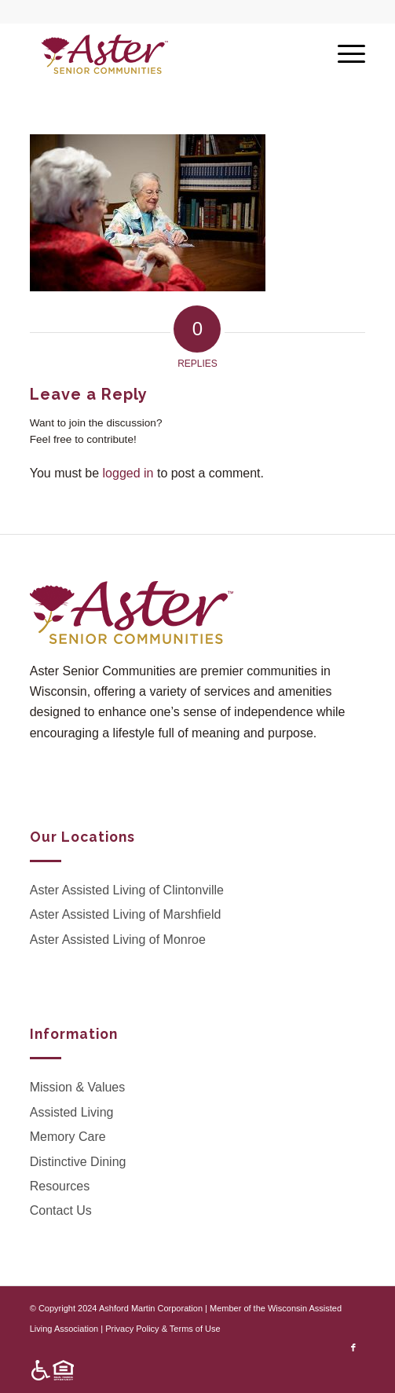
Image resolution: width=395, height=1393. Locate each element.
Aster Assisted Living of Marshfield (125, 914)
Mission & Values (78, 1087)
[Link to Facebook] (353, 1347)
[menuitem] (49, 1370)
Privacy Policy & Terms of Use (163, 1328)
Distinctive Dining (78, 1161)
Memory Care (68, 1136)
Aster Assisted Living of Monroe (118, 939)
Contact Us (61, 1210)
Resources (60, 1186)
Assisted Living (72, 1112)
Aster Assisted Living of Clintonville (127, 890)
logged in (128, 473)
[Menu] (343, 54)
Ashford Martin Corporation (151, 1308)
